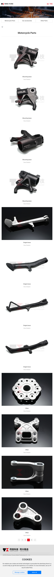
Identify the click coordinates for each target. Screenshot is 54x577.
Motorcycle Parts (10, 21)
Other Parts (44, 21)
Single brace (27, 242)
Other (27, 408)
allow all (34, 572)
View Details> (27, 79)
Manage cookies (20, 572)
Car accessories (27, 21)
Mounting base (26, 77)
